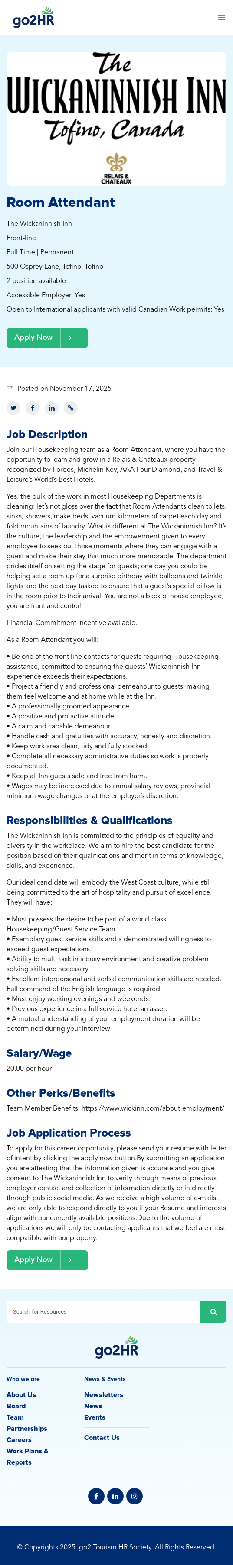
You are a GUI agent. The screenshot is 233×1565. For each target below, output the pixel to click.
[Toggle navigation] (221, 17)
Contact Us (102, 1437)
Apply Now (47, 338)
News (93, 1406)
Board (16, 1406)
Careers (19, 1440)
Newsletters (103, 1395)
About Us (21, 1395)
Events (94, 1417)
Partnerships (27, 1428)
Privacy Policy (116, 1537)
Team (15, 1417)
